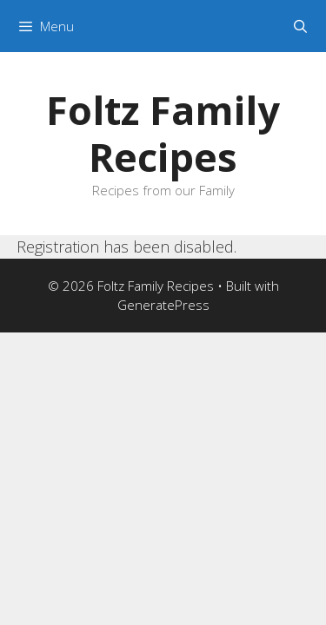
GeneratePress (163, 304)
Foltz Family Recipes (163, 133)
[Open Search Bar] (300, 26)
